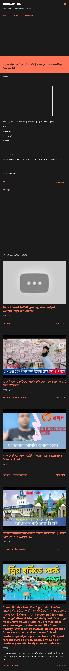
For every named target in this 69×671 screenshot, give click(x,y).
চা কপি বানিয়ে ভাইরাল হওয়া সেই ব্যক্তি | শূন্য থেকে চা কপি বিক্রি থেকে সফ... (34, 383)
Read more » (61, 323)
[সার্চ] (59, 4)
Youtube (16, 16)
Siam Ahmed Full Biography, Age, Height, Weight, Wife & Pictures (29, 309)
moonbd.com (12, 4)
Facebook (29, 16)
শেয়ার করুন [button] (60, 182)
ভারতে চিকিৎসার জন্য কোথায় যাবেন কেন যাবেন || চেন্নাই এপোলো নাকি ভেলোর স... (34, 535)
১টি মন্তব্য (15, 665)
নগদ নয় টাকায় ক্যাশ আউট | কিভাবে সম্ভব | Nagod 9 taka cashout (32, 457)
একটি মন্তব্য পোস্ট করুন (19, 397)
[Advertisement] (34, 35)
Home (5, 16)
